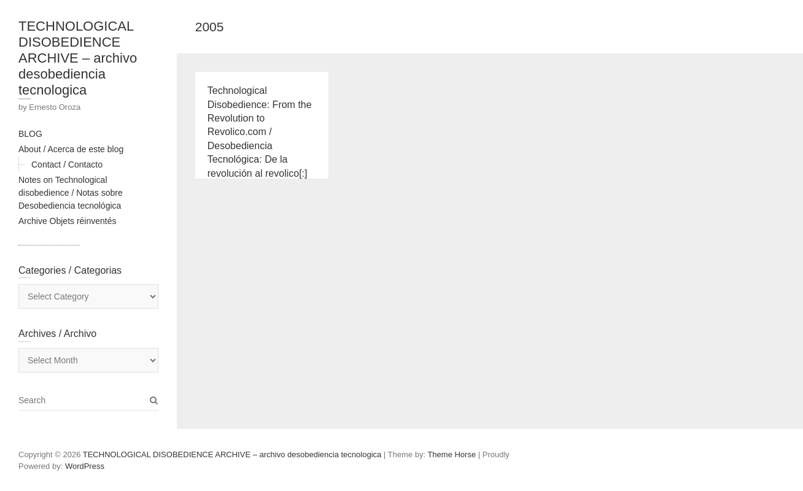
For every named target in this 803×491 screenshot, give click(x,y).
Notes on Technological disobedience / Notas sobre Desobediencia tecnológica (70, 193)
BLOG (30, 134)
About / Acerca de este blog (70, 149)
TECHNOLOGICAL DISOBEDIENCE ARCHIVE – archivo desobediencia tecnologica (77, 58)
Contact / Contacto (67, 164)
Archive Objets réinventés (67, 221)
